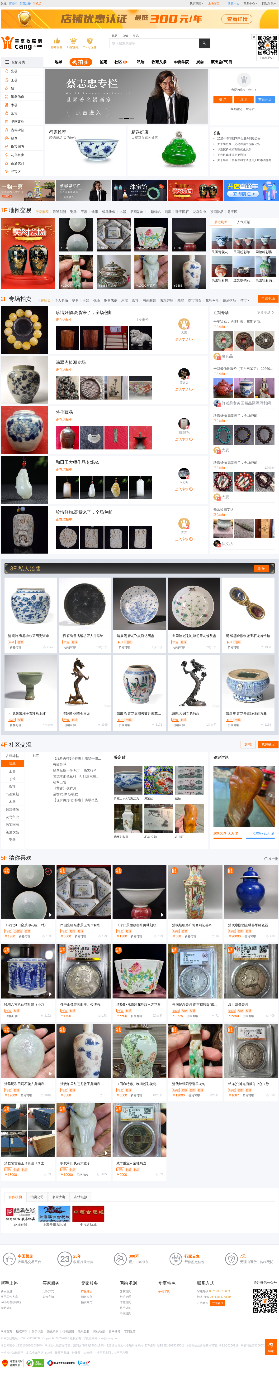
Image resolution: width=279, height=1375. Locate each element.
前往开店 (86, 1291)
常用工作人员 (9, 1296)
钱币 (94, 212)
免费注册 (25, 3)
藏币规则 (125, 1308)
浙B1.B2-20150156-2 (170, 1345)
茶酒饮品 (216, 212)
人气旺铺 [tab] (243, 222)
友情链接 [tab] (80, 1197)
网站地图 (99, 1331)
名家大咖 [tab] (59, 1197)
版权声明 (22, 1331)
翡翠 (168, 212)
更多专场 (266, 312)
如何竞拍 (48, 1296)
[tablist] (244, 222)
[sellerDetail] (233, 3)
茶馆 (12, 779)
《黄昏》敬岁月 (64, 788)
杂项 (135, 300)
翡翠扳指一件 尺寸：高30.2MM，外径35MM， (79, 770)
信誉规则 (125, 1302)
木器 (122, 212)
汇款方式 (48, 1291)
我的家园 (195, 3)
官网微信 (130, 1331)
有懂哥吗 (59, 764)
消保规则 (125, 1313)
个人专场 (61, 300)
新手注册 (6, 1291)
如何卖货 (86, 1296)
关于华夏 (37, 1331)
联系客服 (83, 1331)
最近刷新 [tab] (220, 222)
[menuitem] (58, 62)
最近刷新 (59, 212)
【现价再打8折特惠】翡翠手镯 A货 (78, 758)
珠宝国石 (182, 212)
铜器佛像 (108, 212)
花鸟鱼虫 (199, 212)
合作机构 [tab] (15, 1197)
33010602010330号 (30, 1345)
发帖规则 (6, 1308)
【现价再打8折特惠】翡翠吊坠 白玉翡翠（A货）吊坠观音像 (79, 800)
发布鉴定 (214, 3)
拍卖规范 (86, 1302)
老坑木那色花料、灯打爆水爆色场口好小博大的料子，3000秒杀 (79, 776)
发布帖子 (251, 109)
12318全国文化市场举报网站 (125, 1345)
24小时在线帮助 (11, 1302)
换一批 (271, 859)
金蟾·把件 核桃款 (65, 794)
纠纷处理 (125, 1296)
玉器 (84, 212)
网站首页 (6, 1331)
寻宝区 (232, 212)
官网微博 (114, 1331)
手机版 (37, 3)
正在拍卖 (44, 300)
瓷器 (73, 212)
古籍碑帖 (154, 212)
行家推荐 (42, 212)
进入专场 (184, 339)
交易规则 (125, 1291)
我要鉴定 (236, 109)
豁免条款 (52, 1331)
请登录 (13, 3)
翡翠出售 (59, 782)
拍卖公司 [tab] (37, 1197)
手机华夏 (164, 1291)
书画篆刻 (136, 212)
